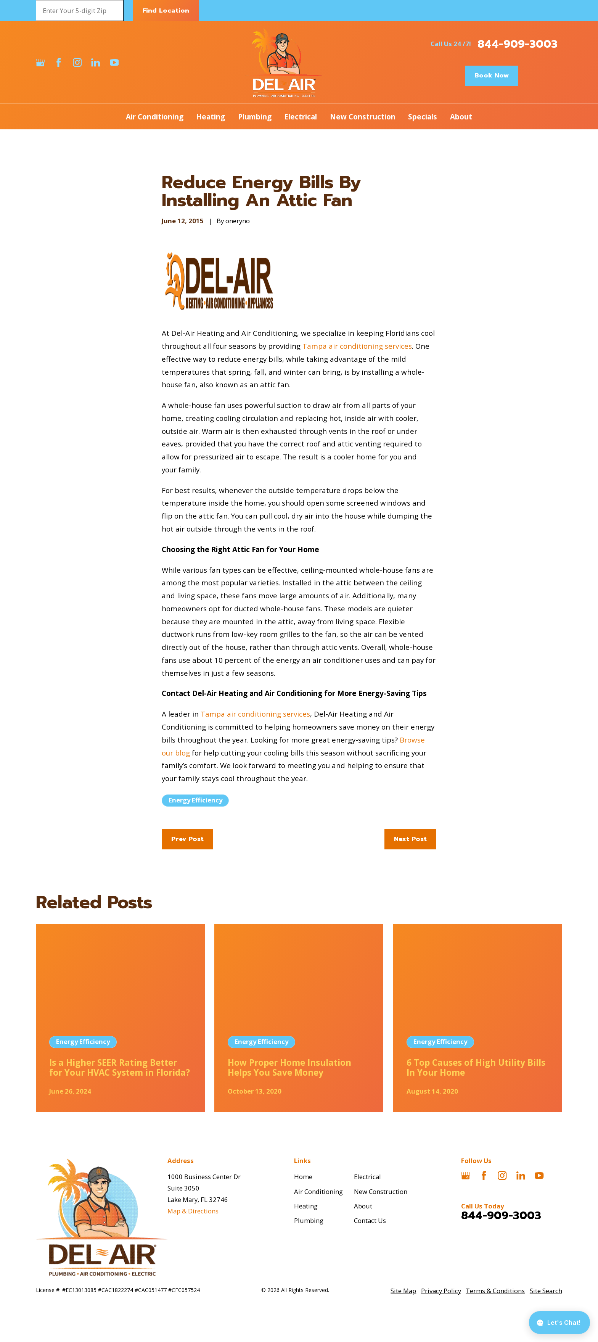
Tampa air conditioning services (357, 346)
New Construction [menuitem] (362, 116)
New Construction (380, 1191)
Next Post (410, 839)
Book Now (491, 75)
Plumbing (308, 1220)
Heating (306, 1206)
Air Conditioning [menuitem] (154, 116)
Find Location (166, 10)
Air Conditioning (318, 1191)
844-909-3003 (517, 44)
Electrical (367, 1176)
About (363, 1206)
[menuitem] (403, 1291)
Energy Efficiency (195, 800)
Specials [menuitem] (422, 116)
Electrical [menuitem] (300, 116)
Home (303, 1176)
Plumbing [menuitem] (255, 116)
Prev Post (187, 839)
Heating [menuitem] (210, 116)
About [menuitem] (461, 116)
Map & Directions (193, 1211)
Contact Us (370, 1220)
